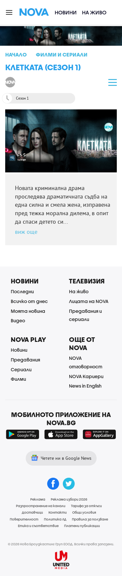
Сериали (21, 369)
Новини (66, 12)
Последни (22, 291)
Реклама (37, 499)
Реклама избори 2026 (69, 499)
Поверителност (24, 519)
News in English (85, 386)
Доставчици (32, 512)
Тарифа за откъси (86, 506)
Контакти (57, 512)
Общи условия (84, 512)
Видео (18, 320)
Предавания (25, 359)
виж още (26, 231)
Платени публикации (82, 526)
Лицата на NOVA (88, 301)
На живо (94, 12)
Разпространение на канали (40, 506)
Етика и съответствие (38, 526)
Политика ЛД (55, 519)
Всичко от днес (29, 301)
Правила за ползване (90, 519)
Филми (18, 379)
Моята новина (28, 311)
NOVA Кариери (86, 376)
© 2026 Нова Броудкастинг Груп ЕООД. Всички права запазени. (61, 544)
